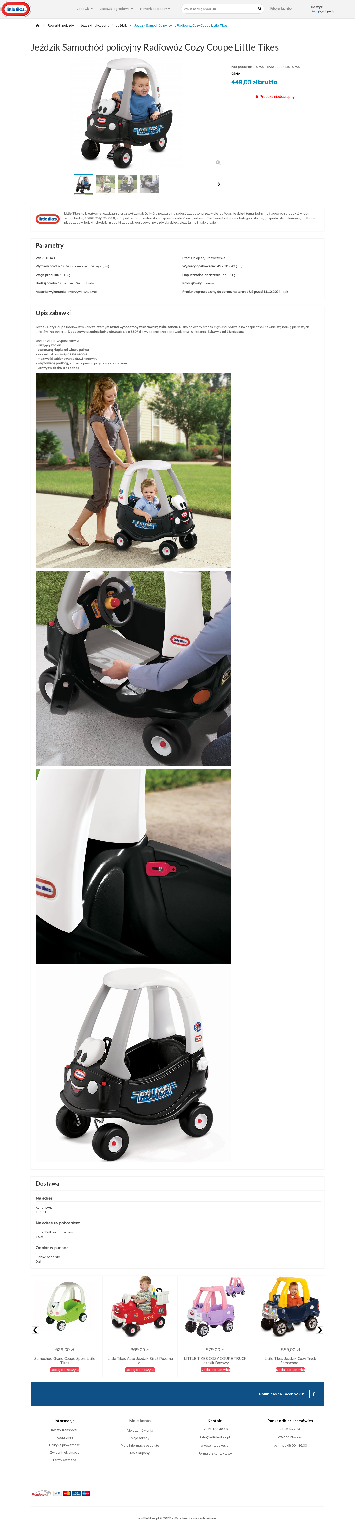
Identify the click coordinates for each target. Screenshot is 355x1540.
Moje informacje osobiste (140, 1446)
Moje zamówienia (140, 1431)
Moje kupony (140, 1453)
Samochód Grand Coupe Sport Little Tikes (64, 1360)
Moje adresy (140, 1438)
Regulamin (65, 1438)
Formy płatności (65, 1460)
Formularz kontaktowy (215, 1454)
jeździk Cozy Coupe (98, 218)
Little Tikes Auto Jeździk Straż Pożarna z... (140, 1360)
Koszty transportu (64, 1430)
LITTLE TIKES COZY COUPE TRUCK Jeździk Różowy (215, 1360)
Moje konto (281, 8)
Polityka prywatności (64, 1445)
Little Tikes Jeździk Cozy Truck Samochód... (290, 1360)
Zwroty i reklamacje (64, 1453)
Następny (218, 184)
